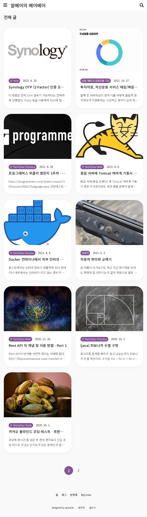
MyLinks (86, 495)
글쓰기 (92, 507)
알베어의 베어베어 (28, 5)
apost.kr (69, 507)
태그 (64, 495)
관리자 (81, 507)
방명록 (74, 495)
